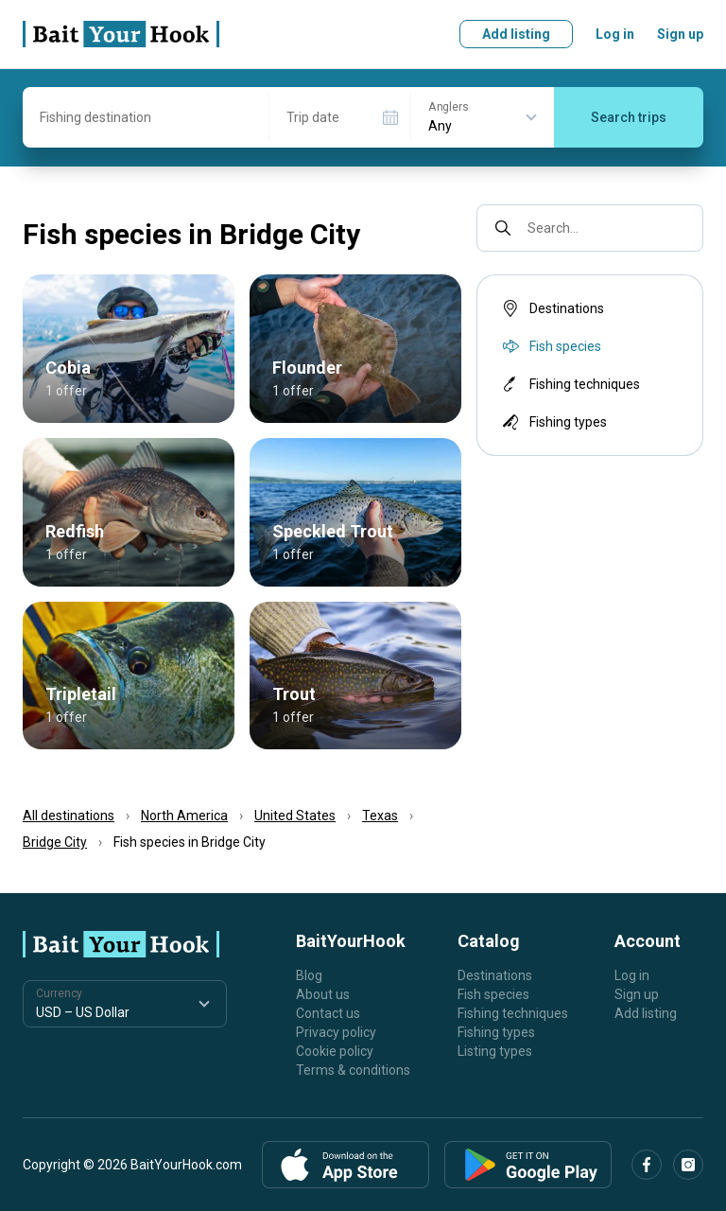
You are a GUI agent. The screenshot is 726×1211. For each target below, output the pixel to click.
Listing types (495, 1051)
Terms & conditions (353, 1070)
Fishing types (553, 422)
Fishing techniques (569, 384)
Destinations (551, 308)
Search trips (628, 117)
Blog (309, 975)
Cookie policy (334, 1051)
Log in (615, 34)
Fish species (493, 994)
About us (323, 994)
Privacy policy (336, 1032)
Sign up (680, 34)
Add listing (516, 34)
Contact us (328, 1013)
